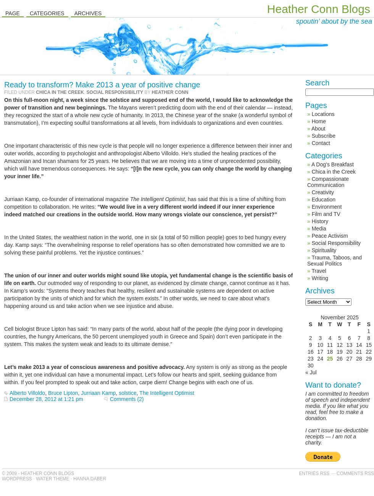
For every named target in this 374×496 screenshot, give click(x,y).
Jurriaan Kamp (98, 393)
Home (319, 121)
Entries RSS (314, 473)
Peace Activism (330, 236)
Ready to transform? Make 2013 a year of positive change (102, 85)
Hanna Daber (89, 479)
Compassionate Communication (328, 182)
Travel (318, 271)
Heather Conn (170, 92)
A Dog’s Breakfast (332, 164)
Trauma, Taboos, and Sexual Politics (334, 260)
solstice (128, 393)
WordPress (17, 479)
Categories (47, 13)
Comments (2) (127, 399)
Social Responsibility (115, 92)
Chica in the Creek (60, 92)
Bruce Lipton (63, 393)
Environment (327, 207)
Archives (88, 13)
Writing (320, 278)
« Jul (311, 372)
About (318, 129)
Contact (321, 143)
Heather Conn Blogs (318, 9)
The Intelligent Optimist (166, 393)
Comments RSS (355, 473)
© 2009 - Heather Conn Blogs (38, 473)
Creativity (323, 192)
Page (12, 13)
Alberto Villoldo (27, 393)
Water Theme (52, 479)
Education (323, 199)
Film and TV (326, 214)
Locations (323, 114)
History (320, 221)
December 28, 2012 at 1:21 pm (46, 399)
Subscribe (323, 136)
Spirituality (324, 250)
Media (319, 228)
